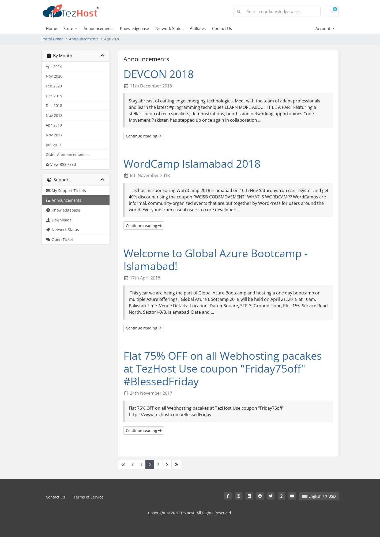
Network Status (169, 28)
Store (68, 28)
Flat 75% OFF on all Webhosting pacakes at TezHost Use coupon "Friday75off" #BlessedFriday (222, 368)
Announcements (99, 28)
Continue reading (143, 136)
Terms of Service (88, 497)
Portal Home (52, 38)
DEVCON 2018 (158, 74)
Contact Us (222, 28)
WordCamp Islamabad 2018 (192, 163)
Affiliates (198, 28)
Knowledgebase (134, 28)
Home (51, 28)
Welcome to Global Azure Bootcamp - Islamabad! (215, 259)
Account (323, 28)
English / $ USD (319, 496)
